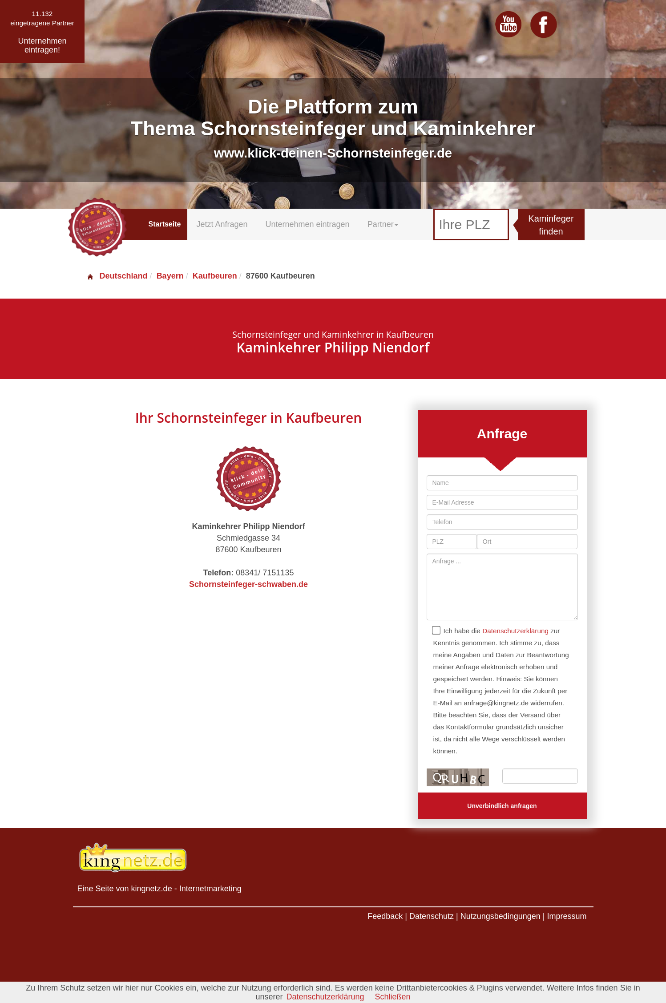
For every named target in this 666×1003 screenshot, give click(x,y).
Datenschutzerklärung (515, 631)
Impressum (566, 916)
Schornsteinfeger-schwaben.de (248, 584)
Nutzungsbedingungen (500, 916)
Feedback (385, 916)
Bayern (170, 275)
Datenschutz (431, 916)
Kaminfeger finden (550, 225)
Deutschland (117, 275)
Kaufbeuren (215, 275)
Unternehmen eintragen (308, 224)
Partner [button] (382, 224)
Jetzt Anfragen (221, 224)
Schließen (393, 996)
